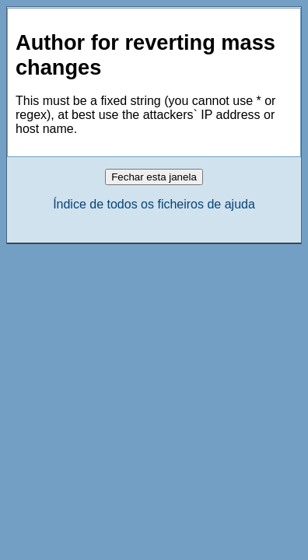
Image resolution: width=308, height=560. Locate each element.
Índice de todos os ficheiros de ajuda (154, 204)
